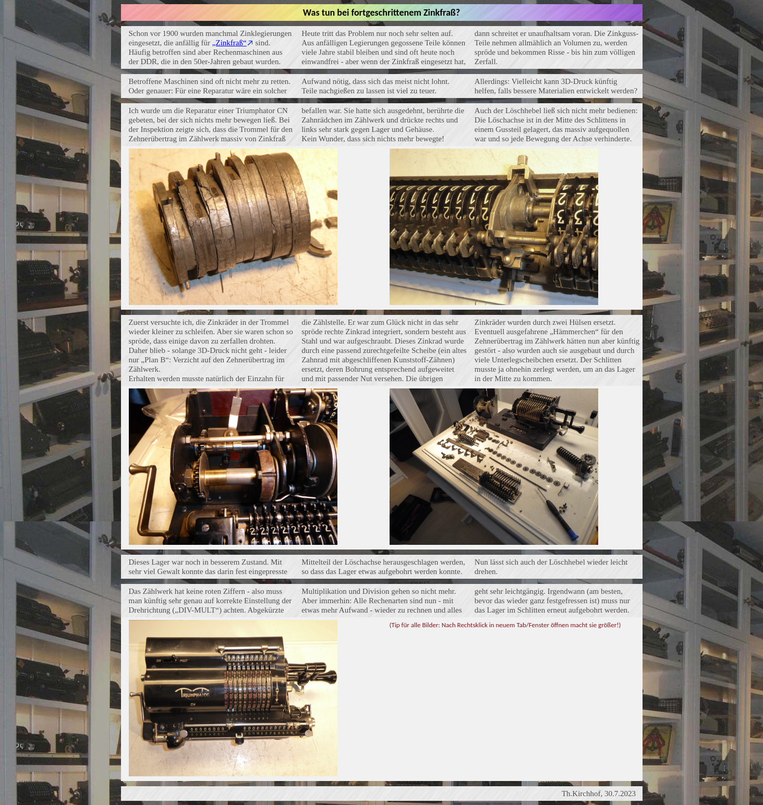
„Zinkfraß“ (229, 43)
